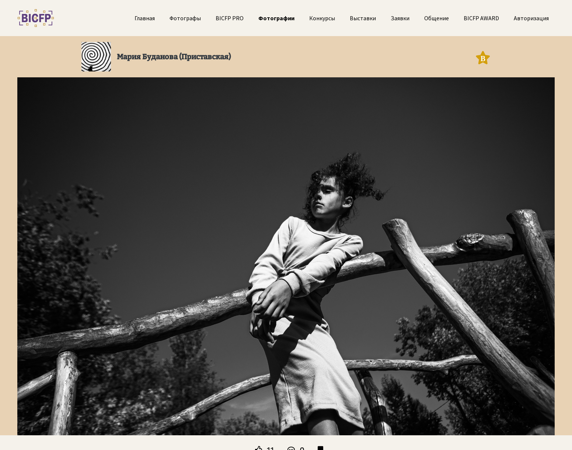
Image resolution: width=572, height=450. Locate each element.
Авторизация (531, 18)
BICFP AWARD (481, 18)
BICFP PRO (230, 18)
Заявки (400, 18)
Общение (436, 18)
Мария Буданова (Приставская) (174, 56)
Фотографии (276, 18)
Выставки (363, 18)
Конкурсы (322, 18)
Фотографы (185, 18)
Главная (145, 18)
